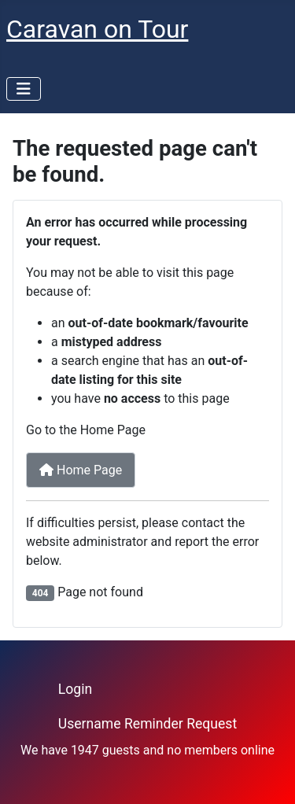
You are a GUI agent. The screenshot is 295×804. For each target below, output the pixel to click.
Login (75, 689)
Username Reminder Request (147, 724)
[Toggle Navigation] (23, 89)
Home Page (80, 470)
